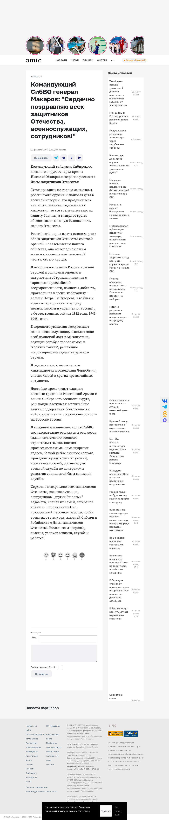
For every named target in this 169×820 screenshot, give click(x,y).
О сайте (50, 764)
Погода (29, 764)
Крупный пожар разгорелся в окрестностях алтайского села (119, 426)
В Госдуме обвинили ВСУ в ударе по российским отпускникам (119, 477)
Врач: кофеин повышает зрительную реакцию (117, 542)
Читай (75, 60)
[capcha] (60, 667)
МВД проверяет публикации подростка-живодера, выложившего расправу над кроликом (118, 236)
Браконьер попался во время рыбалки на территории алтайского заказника (118, 564)
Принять (106, 811)
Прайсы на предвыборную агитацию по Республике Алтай (33, 751)
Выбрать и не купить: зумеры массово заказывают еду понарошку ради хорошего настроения (119, 520)
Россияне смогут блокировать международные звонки (119, 211)
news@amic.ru (73, 766)
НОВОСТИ (37, 76)
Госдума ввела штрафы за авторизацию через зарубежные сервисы (117, 139)
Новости (61, 60)
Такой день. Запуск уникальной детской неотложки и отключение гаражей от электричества (118, 93)
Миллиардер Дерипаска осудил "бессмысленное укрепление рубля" (119, 164)
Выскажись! (41, 157)
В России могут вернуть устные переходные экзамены (118, 613)
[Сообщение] (64, 653)
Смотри (102, 60)
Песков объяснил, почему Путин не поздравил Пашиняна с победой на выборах (117, 289)
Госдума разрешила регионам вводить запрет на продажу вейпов (118, 315)
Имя (34, 637)
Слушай (88, 60)
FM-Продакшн (53, 726)
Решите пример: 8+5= (44, 667)
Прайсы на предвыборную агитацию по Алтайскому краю (53, 751)
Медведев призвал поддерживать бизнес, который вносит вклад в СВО (119, 188)
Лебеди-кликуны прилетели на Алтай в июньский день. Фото (119, 406)
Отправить (41, 673)
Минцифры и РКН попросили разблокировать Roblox (119, 117)
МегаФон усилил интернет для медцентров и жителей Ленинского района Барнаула (117, 451)
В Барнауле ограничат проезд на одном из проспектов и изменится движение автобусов (119, 590)
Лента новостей (120, 73)
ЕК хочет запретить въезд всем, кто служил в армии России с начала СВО (119, 262)
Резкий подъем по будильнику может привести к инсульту (119, 496)
